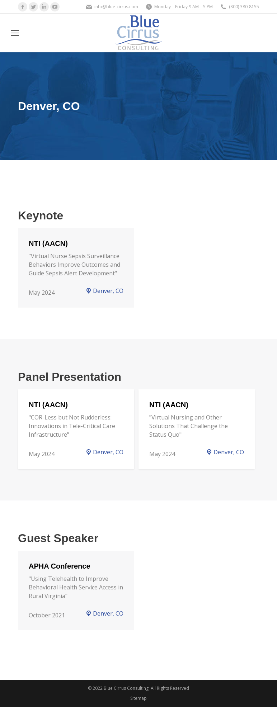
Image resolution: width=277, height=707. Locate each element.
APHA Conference (59, 566)
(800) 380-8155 (244, 7)
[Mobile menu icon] (15, 33)
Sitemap (138, 698)
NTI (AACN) (48, 243)
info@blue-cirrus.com (116, 7)
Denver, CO (104, 291)
